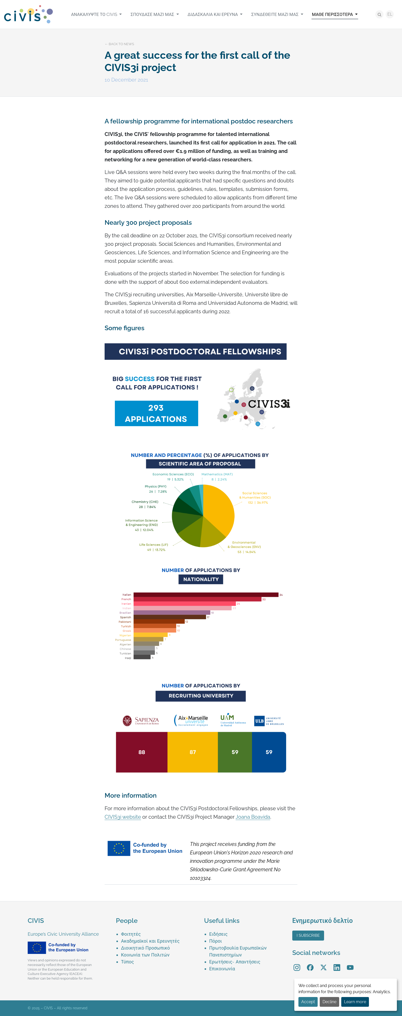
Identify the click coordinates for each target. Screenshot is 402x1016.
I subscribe (308, 935)
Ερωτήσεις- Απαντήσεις (234, 961)
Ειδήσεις (218, 934)
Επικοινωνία (222, 968)
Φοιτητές (131, 934)
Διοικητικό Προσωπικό (145, 948)
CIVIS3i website (123, 817)
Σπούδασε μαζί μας (152, 14)
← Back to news (119, 44)
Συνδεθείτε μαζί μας (275, 14)
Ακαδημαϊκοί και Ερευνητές (150, 941)
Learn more (355, 1001)
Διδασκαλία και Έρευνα (213, 14)
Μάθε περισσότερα (333, 14)
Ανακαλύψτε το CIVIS (94, 14)
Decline (329, 1001)
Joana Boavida (253, 817)
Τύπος (127, 961)
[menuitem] (96, 14)
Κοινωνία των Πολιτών (145, 955)
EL (389, 14)
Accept (308, 1001)
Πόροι (215, 941)
